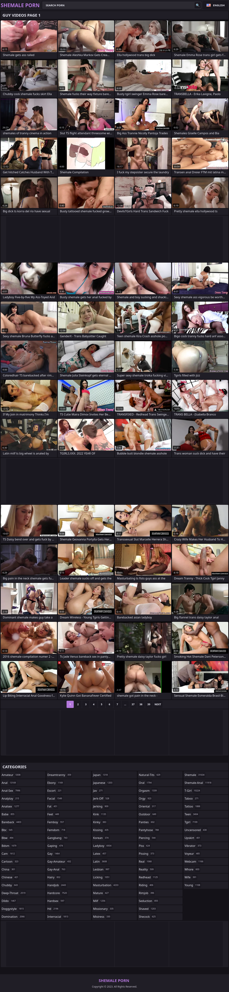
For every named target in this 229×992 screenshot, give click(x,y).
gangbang (57, 838)
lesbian (101, 869)
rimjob (147, 893)
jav (98, 790)
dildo (9, 901)
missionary (103, 908)
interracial (58, 916)
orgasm (148, 790)
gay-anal (56, 869)
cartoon (10, 861)
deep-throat (14, 893)
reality (147, 869)
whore (192, 869)
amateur (11, 775)
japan (101, 775)
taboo (191, 798)
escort (54, 790)
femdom (56, 830)
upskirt (192, 838)
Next (158, 704)
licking (101, 877)
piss (145, 845)
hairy (54, 877)
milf (99, 901)
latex (100, 853)
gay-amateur (59, 861)
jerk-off (101, 798)
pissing (147, 853)
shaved (148, 908)
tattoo (192, 806)
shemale (194, 775)
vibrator (193, 845)
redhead (149, 877)
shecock (148, 916)
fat (52, 806)
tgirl (191, 822)
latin (100, 861)
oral (146, 782)
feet (53, 814)
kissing (101, 830)
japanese (103, 782)
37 (133, 704)
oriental (148, 806)
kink (100, 814)
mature (101, 893)
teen (191, 814)
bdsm (9, 845)
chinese (10, 877)
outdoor (148, 814)
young (192, 885)
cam (9, 853)
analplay (11, 798)
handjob (57, 885)
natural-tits (150, 775)
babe (8, 814)
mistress (102, 916)
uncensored (195, 830)
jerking (101, 806)
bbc (7, 830)
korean (101, 838)
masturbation (106, 885)
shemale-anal (198, 782)
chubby (10, 885)
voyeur (192, 853)
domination (13, 916)
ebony (55, 782)
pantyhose (149, 830)
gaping (55, 845)
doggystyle (13, 908)
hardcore (57, 893)
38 (141, 704)
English (219, 5)
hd (53, 908)
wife (190, 877)
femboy (56, 822)
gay (53, 853)
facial (55, 798)
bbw (8, 838)
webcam (194, 861)
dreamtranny (59, 775)
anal (9, 782)
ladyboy (102, 845)
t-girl (192, 790)
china (9, 869)
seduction (149, 901)
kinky (100, 822)
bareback (12, 822)
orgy (145, 798)
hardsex (56, 901)
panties (147, 822)
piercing (147, 838)
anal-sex (11, 790)
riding (146, 885)
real (146, 861)
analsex (11, 806)
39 (148, 704)
